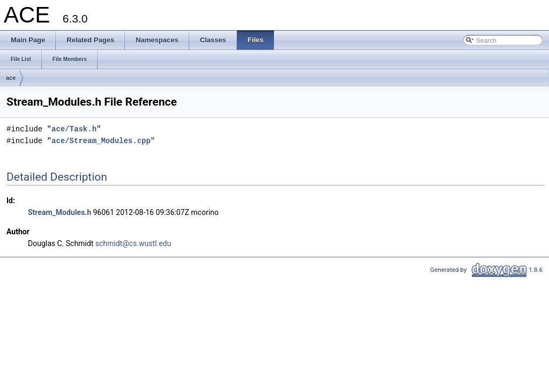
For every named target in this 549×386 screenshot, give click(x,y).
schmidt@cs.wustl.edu (133, 243)
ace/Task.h (74, 129)
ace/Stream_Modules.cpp (101, 141)
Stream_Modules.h (59, 212)
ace (11, 78)
